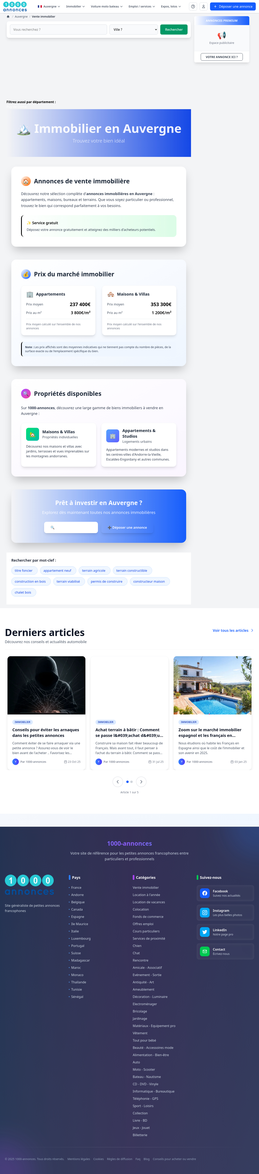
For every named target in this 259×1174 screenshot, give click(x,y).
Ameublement (143, 989)
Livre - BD (140, 1120)
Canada (76, 909)
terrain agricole (93, 570)
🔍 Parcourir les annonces (71, 527)
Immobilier (22, 722)
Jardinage (140, 1018)
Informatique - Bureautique (153, 1091)
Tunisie (75, 989)
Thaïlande (77, 982)
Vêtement (140, 1033)
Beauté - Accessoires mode (153, 1047)
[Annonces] (8, 16)
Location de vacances (149, 902)
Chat (136, 953)
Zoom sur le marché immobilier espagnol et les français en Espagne (209, 735)
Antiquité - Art (143, 982)
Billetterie (140, 1135)
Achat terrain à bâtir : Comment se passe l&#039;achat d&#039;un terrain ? (129, 735)
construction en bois (30, 581)
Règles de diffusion (119, 1159)
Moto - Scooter (144, 1069)
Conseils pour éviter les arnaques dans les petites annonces (45, 732)
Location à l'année (146, 895)
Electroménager (145, 1004)
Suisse (75, 953)
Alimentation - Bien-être (151, 1055)
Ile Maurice (78, 924)
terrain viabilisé (68, 581)
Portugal (76, 946)
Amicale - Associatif (147, 967)
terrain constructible (131, 570)
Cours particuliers (146, 931)
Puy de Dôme (16, 107)
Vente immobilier (146, 887)
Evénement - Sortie (147, 975)
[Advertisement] (98, 71)
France (75, 887)
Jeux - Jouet (141, 1127)
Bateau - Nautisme (147, 1077)
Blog (147, 1159)
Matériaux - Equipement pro (154, 1026)
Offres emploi (143, 924)
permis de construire (106, 581)
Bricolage (140, 1011)
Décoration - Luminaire (150, 996)
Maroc (75, 967)
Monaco (76, 975)
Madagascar (79, 960)
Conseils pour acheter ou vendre (174, 1159)
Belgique (77, 902)
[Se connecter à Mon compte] (193, 6)
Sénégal (76, 996)
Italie (74, 931)
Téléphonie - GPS (145, 1098)
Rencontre (140, 960)
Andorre (76, 895)
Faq (138, 1159)
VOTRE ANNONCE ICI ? (222, 57)
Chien (137, 946)
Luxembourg (80, 938)
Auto (136, 1062)
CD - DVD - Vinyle (145, 1084)
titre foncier (24, 570)
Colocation (141, 909)
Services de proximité (149, 938)
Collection (140, 1113)
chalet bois (23, 592)
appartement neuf (57, 570)
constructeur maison (149, 581)
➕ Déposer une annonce (127, 527)
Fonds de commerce (148, 916)
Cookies (98, 1159)
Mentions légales (79, 1159)
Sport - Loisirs (143, 1106)
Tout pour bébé (144, 1040)
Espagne (76, 916)
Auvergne (49, 6)
